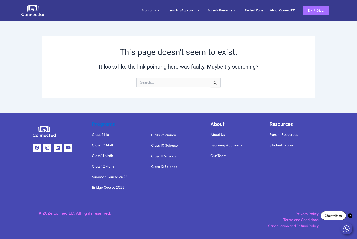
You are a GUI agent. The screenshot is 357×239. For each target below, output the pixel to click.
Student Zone (253, 10)
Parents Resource (222, 10)
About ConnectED (282, 10)
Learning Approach (183, 10)
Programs (151, 10)
